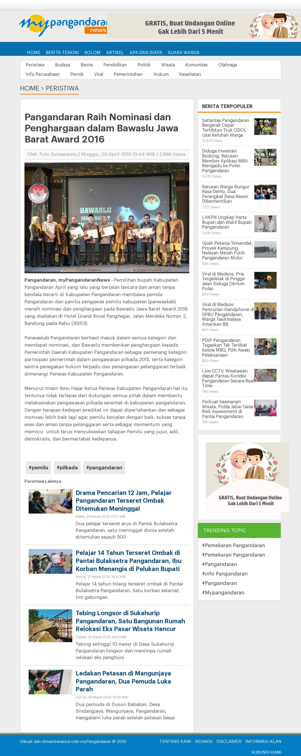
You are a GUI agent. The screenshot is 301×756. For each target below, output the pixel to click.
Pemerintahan (130, 74)
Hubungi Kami (266, 752)
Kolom (92, 53)
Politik (147, 65)
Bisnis (89, 65)
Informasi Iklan (263, 742)
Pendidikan (118, 65)
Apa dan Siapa (146, 53)
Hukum (164, 74)
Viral (100, 74)
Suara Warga (184, 53)
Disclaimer (229, 742)
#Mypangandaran (223, 592)
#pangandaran (104, 467)
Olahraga (233, 65)
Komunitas (201, 65)
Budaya (63, 65)
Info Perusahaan (43, 74)
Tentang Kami (175, 742)
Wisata (172, 65)
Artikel (115, 53)
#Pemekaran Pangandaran (233, 545)
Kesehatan (194, 74)
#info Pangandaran (225, 573)
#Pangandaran (219, 564)
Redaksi (203, 742)
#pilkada (67, 467)
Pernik (78, 74)
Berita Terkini (62, 53)
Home (33, 53)
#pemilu (38, 467)
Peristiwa (35, 65)
